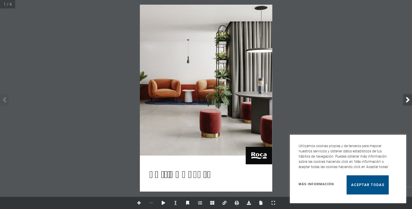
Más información (316, 184)
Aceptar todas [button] (367, 185)
